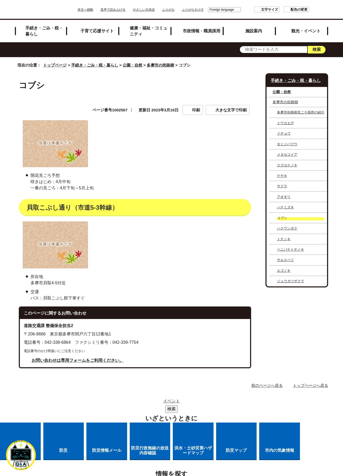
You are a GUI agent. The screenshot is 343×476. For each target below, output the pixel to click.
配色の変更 (284, 9)
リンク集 (174, 402)
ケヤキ (282, 176)
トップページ (55, 65)
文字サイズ (254, 9)
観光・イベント (306, 30)
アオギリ (284, 197)
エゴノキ (284, 271)
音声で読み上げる (127, 9)
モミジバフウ (287, 144)
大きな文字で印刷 (231, 110)
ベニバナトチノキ (290, 249)
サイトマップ (142, 402)
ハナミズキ (285, 207)
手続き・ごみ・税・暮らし (44, 31)
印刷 (196, 110)
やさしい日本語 (158, 9)
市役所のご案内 (207, 402)
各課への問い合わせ (150, 416)
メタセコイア (287, 154)
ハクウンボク (287, 228)
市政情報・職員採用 (201, 30)
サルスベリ (285, 260)
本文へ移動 (100, 9)
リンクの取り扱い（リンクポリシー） (139, 409)
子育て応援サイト (97, 30)
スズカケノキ (287, 165)
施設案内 (253, 30)
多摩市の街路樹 (160, 65)
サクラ (282, 186)
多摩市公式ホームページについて (216, 409)
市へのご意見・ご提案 (200, 416)
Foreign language (207, 9)
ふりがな (183, 9)
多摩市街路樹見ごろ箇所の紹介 (300, 112)
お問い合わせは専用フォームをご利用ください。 (77, 360)
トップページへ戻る (310, 385)
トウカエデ (285, 123)
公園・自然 (132, 65)
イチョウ (284, 133)
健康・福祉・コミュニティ (148, 31)
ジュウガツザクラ (290, 281)
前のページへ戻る (267, 385)
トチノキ (284, 239)
